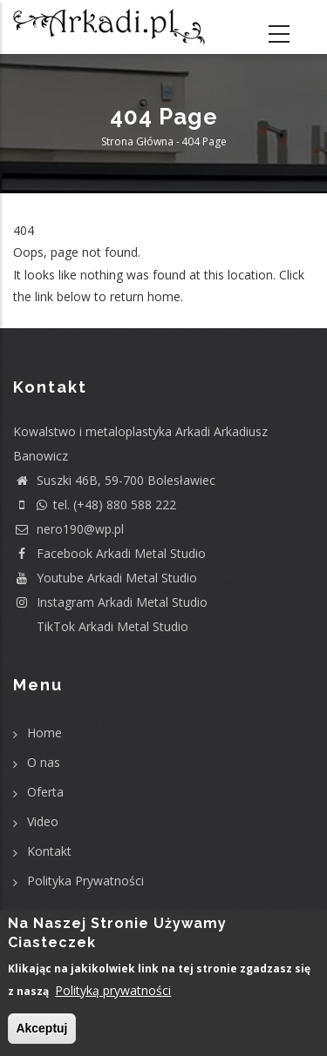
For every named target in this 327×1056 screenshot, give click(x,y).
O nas (43, 762)
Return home (50, 318)
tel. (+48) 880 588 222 (94, 504)
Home (44, 732)
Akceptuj (41, 1028)
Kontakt (49, 851)
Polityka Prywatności (85, 880)
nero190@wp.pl (68, 529)
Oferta (45, 792)
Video (42, 821)
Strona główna (137, 141)
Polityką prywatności (113, 990)
